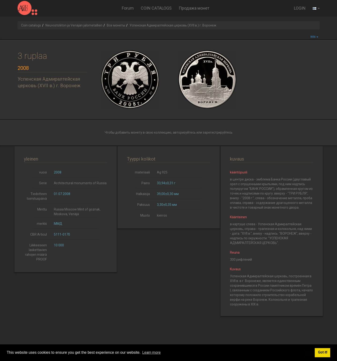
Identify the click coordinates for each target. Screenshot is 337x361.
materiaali (142, 172)
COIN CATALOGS (156, 8)
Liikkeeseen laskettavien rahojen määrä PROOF (36, 252)
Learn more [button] (151, 352)
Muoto (145, 215)
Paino (145, 183)
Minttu (42, 209)
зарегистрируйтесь (218, 132)
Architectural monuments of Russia (80, 183)
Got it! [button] (322, 352)
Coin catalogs (31, 25)
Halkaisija (143, 194)
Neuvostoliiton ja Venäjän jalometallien (73, 25)
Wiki (314, 36)
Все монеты (116, 25)
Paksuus (143, 205)
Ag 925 (162, 172)
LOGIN (300, 8)
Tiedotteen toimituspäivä (37, 196)
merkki (42, 224)
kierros (162, 215)
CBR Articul (38, 234)
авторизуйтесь (184, 132)
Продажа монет (194, 8)
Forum (128, 8)
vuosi (43, 172)
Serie (43, 183)
